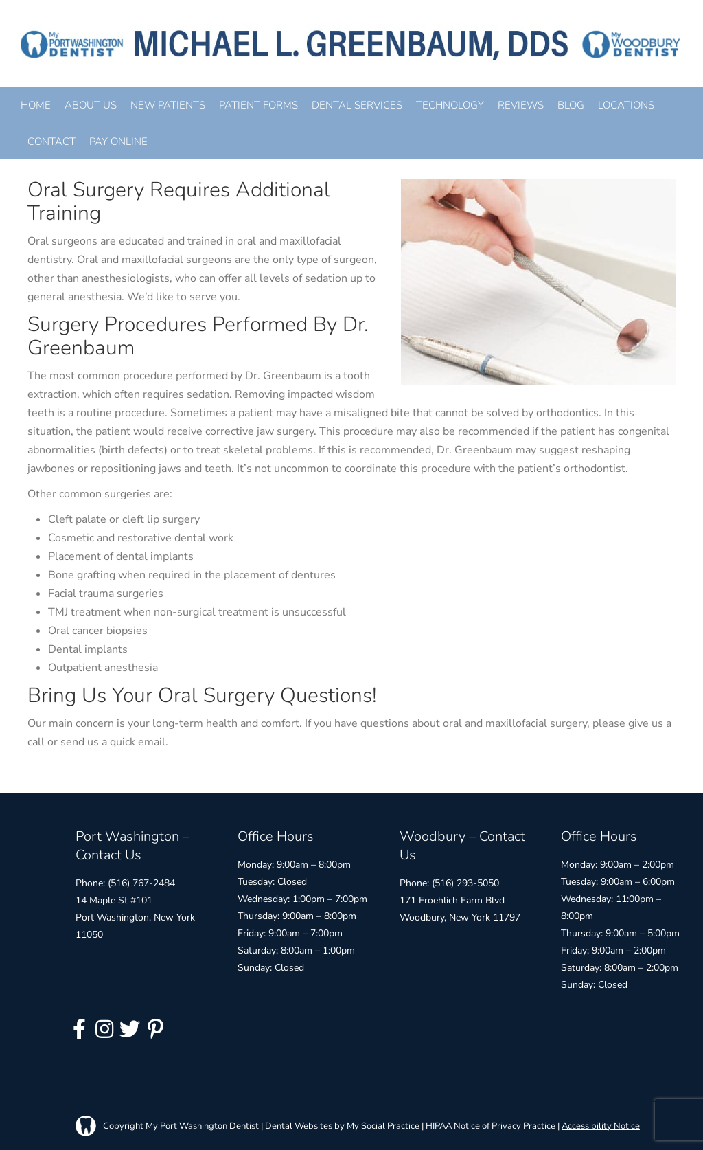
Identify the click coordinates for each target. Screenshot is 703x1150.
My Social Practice (382, 1126)
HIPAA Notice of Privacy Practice (490, 1126)
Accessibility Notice (601, 1126)
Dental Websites (298, 1126)
